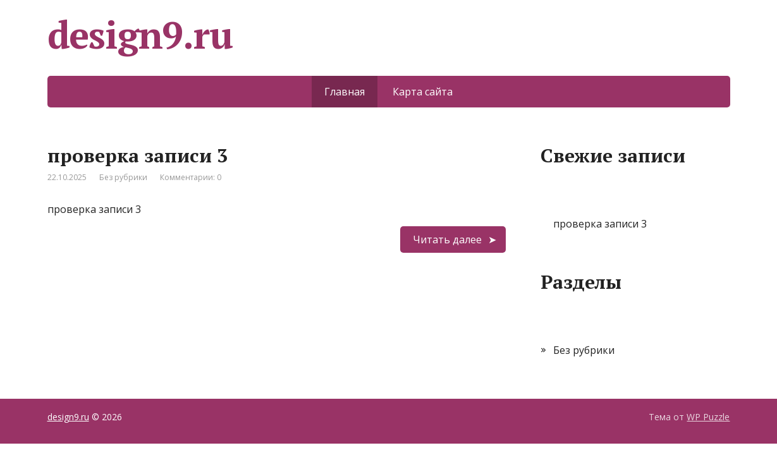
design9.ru (68, 417)
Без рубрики (123, 177)
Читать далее (447, 239)
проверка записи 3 (137, 155)
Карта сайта (423, 92)
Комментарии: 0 (190, 177)
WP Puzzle (708, 417)
